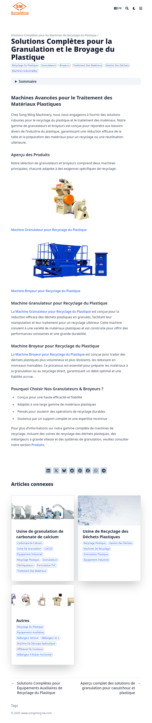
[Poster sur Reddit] (72, 470)
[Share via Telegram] (104, 470)
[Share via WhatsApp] (96, 470)
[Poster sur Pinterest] (80, 470)
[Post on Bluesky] (64, 470)
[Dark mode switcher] (134, 8)
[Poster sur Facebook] (88, 470)
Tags (14, 705)
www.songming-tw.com (36, 713)
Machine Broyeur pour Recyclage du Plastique (70, 266)
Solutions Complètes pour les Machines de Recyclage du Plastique (54, 35)
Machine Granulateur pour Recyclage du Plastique (70, 205)
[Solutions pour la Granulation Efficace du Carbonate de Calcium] (42, 538)
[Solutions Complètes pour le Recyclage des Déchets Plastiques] (109, 538)
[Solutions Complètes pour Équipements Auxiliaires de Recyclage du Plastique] (42, 625)
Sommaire (27, 81)
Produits (37, 445)
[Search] (127, 8)
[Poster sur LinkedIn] (48, 470)
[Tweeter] (56, 470)
